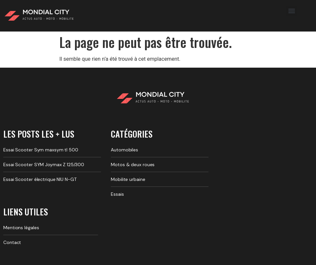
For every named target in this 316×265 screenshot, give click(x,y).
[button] (291, 11)
